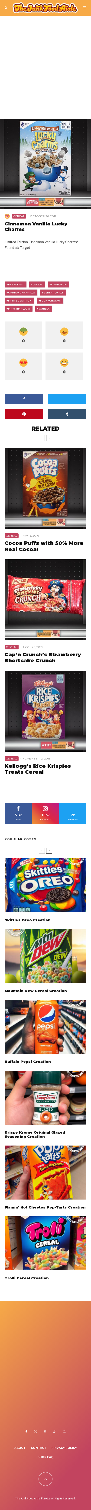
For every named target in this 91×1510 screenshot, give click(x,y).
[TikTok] (54, 1431)
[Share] (24, 399)
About (20, 1448)
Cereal (19, 216)
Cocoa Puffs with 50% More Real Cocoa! (44, 546)
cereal (37, 284)
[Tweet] (67, 399)
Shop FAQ (46, 1457)
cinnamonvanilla (21, 292)
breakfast (16, 284)
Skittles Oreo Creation (28, 920)
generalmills (53, 292)
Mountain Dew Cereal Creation (36, 991)
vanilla (44, 308)
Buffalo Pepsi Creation (28, 1063)
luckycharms (50, 300)
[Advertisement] (45, 69)
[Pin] (24, 414)
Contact (38, 1448)
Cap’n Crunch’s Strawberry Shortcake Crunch (43, 658)
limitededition (20, 300)
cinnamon (59, 284)
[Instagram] (45, 1431)
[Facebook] (26, 1431)
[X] (35, 1431)
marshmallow (19, 308)
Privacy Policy (64, 1448)
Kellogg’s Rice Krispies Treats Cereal (38, 769)
